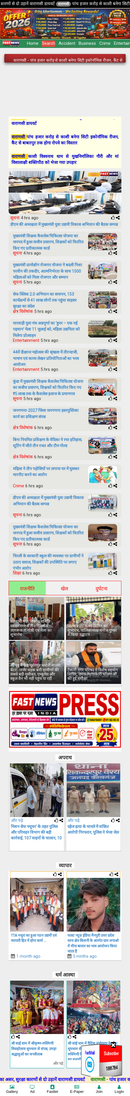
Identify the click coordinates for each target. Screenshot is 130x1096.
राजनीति (27, 588)
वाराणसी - (113, 1079)
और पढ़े (17, 820)
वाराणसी (76, 4)
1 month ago (28, 956)
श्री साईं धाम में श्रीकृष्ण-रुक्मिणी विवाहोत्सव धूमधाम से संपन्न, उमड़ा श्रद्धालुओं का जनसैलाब (33, 1048)
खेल (64, 588)
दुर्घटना (101, 588)
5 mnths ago (85, 956)
